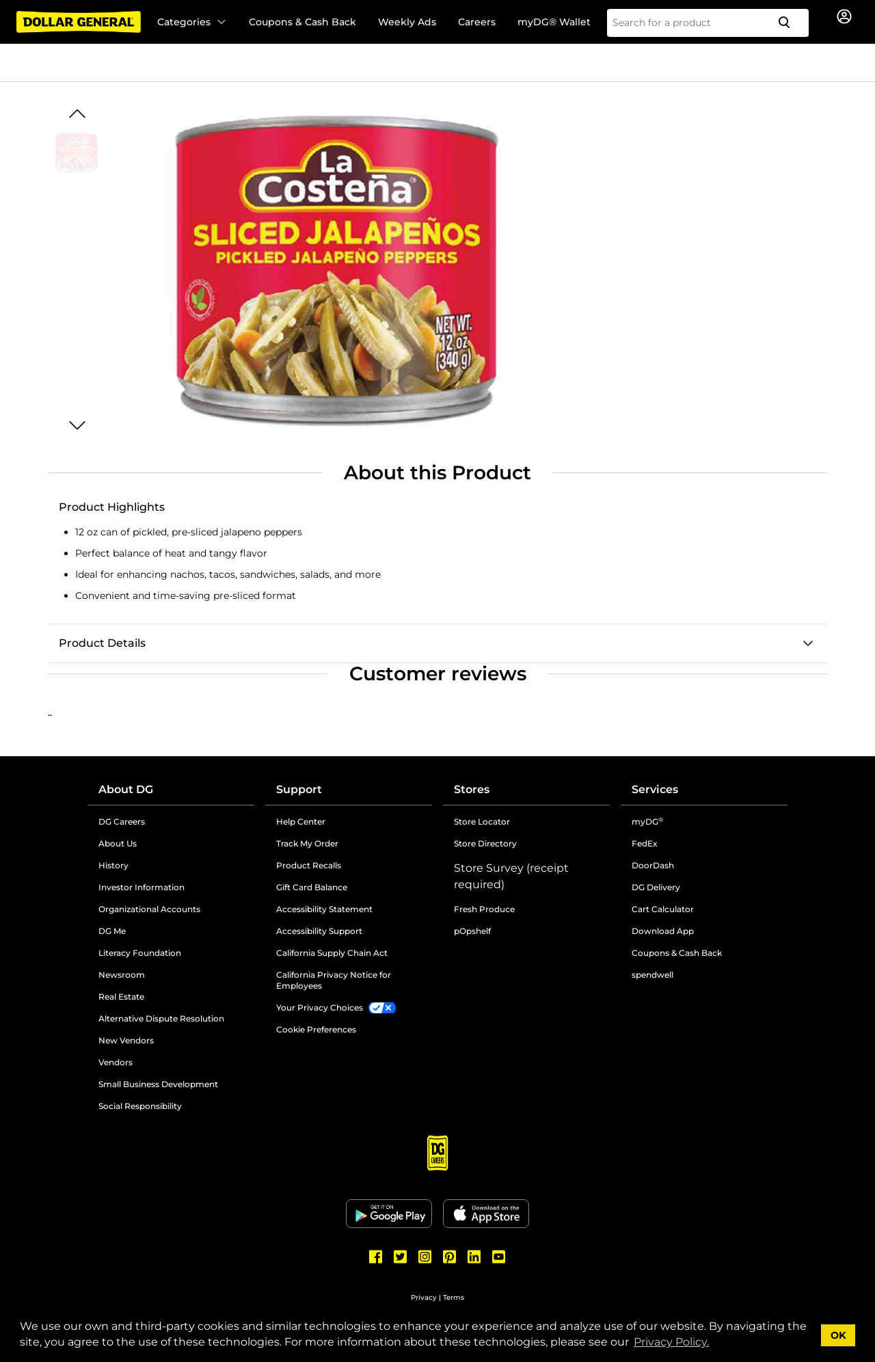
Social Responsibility (140, 1106)
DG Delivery (656, 887)
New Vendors (126, 1040)
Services (655, 789)
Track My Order (307, 843)
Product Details (102, 643)
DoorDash (653, 865)
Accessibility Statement (324, 909)
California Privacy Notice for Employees (333, 980)
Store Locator (482, 821)
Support (299, 789)
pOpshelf (472, 931)
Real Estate (121, 996)
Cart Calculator (663, 909)
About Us (117, 843)
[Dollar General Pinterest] (450, 1257)
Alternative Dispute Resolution (161, 1018)
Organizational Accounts (149, 909)
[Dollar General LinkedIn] (474, 1257)
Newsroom (121, 975)
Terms (453, 1297)
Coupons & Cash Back (302, 22)
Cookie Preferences (316, 1029)
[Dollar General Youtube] (499, 1257)
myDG (647, 821)
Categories (192, 22)
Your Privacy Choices (319, 1007)
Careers (477, 22)
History (113, 865)
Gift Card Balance (311, 887)
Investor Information (141, 887)
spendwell (652, 975)
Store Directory (485, 843)
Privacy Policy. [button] (671, 1341)
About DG (125, 789)
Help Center (300, 821)
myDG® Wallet (554, 22)
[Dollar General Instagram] (425, 1257)
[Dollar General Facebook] (376, 1257)
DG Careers (121, 821)
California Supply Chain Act (332, 953)
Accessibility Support (319, 931)
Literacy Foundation (139, 953)
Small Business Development (158, 1084)
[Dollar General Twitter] (400, 1257)
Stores (471, 789)
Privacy (424, 1297)
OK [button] (838, 1335)
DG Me (112, 931)
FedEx (645, 843)
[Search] (789, 22)
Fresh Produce (484, 909)
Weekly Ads (407, 22)
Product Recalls (308, 865)
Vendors (115, 1062)
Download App (663, 931)
